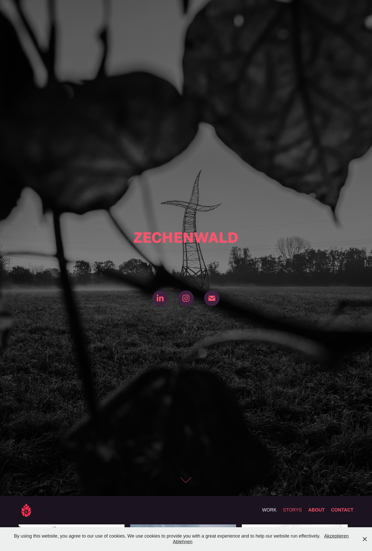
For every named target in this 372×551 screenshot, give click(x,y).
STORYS (292, 510)
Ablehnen (182, 541)
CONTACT (342, 510)
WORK (269, 510)
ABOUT (316, 510)
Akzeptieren (336, 536)
